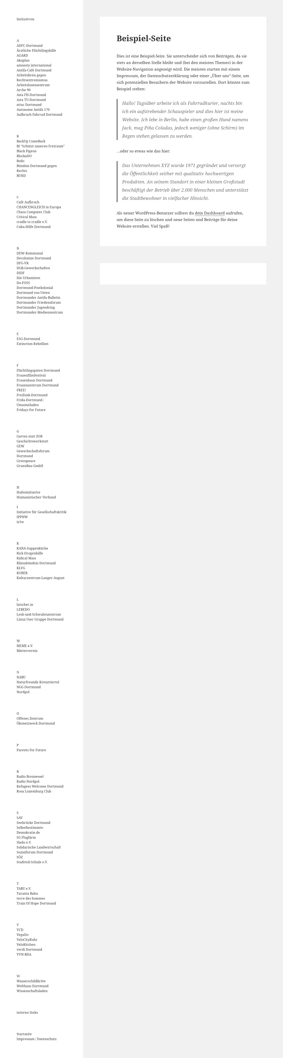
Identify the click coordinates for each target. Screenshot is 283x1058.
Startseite (24, 1034)
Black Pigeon (26, 151)
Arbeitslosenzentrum (33, 85)
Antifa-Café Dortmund (34, 70)
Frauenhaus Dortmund (34, 380)
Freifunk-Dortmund (32, 395)
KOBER (22, 573)
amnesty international (34, 65)
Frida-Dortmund (29, 400)
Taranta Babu (27, 893)
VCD (20, 929)
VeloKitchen (26, 944)
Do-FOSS (23, 283)
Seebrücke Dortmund (33, 822)
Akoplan (23, 60)
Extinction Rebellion (32, 343)
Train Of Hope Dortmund (36, 903)
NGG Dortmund (29, 687)
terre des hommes (31, 898)
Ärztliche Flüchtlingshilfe (36, 50)
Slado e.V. (24, 842)
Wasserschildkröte (31, 981)
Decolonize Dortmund (34, 258)
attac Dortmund (29, 104)
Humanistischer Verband (36, 497)
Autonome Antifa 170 (33, 109)
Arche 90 (24, 90)
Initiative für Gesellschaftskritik (41, 512)
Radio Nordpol (28, 781)
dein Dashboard (210, 213)
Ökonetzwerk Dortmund (36, 723)
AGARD (22, 55)
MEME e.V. (25, 646)
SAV (20, 817)
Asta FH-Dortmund (31, 95)
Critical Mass (27, 217)
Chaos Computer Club (33, 212)
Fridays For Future (31, 410)
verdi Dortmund (29, 949)
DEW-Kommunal (30, 253)
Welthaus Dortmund (33, 986)
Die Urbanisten (28, 278)
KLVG (21, 568)
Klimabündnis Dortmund (36, 563)
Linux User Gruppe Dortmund (40, 619)
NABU (21, 677)
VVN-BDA (24, 954)
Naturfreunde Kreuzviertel (38, 682)
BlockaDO (24, 156)
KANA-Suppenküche (32, 548)
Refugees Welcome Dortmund (40, 786)
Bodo (20, 161)
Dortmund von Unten (33, 292)
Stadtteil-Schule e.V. (32, 862)
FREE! (21, 390)
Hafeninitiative (28, 492)
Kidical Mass (26, 558)
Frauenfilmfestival (31, 375)
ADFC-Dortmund (30, 45)
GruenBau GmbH (30, 466)
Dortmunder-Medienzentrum (40, 312)
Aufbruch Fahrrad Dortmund (39, 114)
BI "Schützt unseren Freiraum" (41, 146)
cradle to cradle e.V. (32, 222)
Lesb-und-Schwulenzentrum (39, 614)
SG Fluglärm (26, 837)
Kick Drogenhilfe (30, 553)
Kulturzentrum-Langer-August (41, 578)
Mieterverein (27, 650)
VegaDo (22, 934)
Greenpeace (26, 461)
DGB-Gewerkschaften (33, 268)
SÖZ (20, 857)
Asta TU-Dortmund (31, 99)
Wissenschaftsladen (32, 991)
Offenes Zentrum (30, 718)
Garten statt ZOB (29, 436)
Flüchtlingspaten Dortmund (38, 370)
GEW (20, 446)
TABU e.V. (24, 888)
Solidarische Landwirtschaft (39, 847)
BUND (21, 175)
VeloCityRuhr (27, 939)
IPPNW (22, 517)
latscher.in (25, 604)
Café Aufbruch (28, 202)
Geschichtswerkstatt (32, 441)
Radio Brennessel (30, 776)
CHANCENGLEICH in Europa (39, 207)
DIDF (21, 273)
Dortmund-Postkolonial (35, 287)
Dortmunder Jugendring (36, 307)
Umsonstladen (28, 405)
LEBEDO (23, 609)
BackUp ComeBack (31, 141)
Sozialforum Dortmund (35, 852)
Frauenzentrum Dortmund (38, 385)
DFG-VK (23, 263)
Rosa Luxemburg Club (34, 791)
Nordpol (23, 692)
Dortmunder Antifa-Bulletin (38, 297)
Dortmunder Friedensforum (39, 302)
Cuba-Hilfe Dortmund (34, 226)
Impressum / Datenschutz (37, 1039)
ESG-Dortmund (28, 339)
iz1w (20, 522)
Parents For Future (31, 750)
